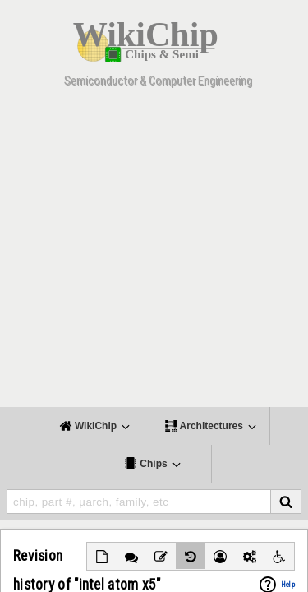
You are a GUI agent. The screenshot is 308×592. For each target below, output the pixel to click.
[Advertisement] (154, 253)
